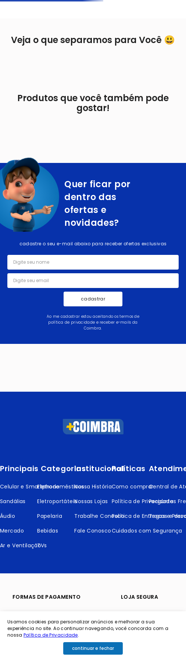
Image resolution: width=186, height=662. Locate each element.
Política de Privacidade (51, 635)
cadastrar (93, 299)
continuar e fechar (93, 648)
